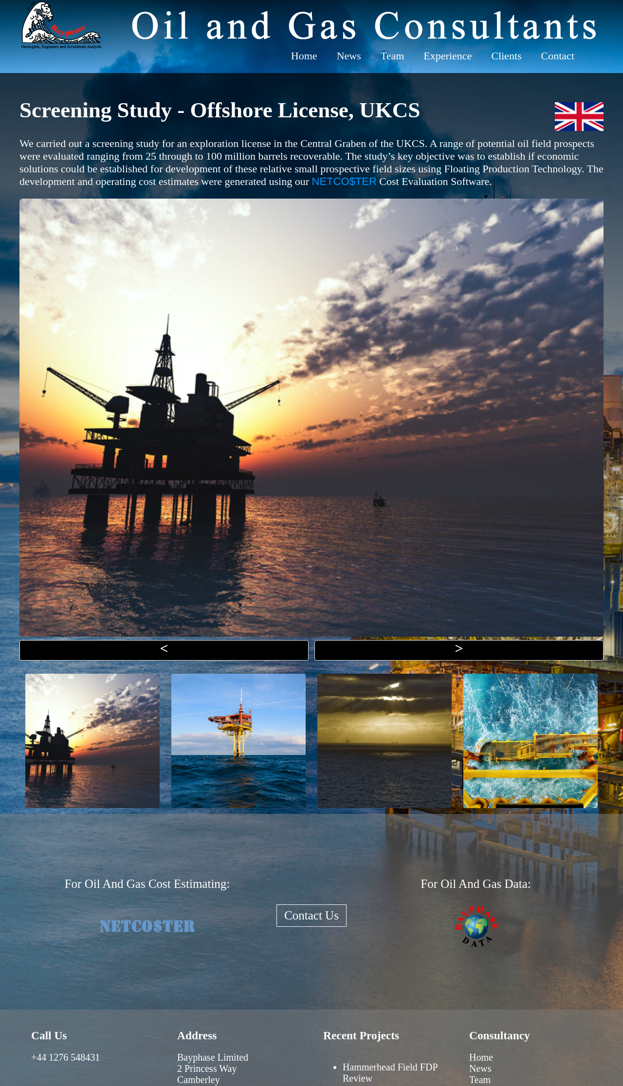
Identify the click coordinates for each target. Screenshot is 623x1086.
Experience (447, 56)
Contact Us (311, 915)
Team (392, 56)
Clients (506, 56)
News (349, 56)
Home (304, 56)
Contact (557, 56)
